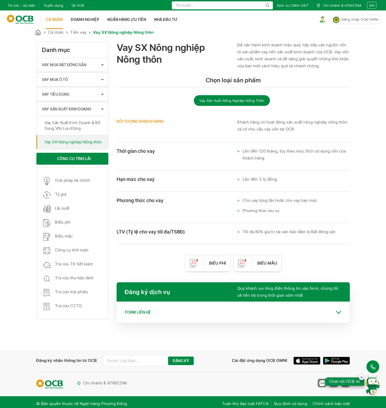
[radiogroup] (233, 100)
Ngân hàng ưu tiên (128, 19)
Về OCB (77, 5)
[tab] (233, 312)
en (371, 5)
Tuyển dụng (53, 5)
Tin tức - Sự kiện (21, 5)
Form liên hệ (138, 312)
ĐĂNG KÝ (175, 360)
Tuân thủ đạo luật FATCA (239, 401)
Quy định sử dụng (288, 401)
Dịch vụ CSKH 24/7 (292, 5)
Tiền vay (78, 32)
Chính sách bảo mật (331, 401)
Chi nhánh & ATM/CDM (102, 382)
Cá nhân (55, 19)
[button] (233, 312)
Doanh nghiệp (86, 19)
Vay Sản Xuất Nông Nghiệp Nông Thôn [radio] (231, 100)
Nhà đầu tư (167, 19)
